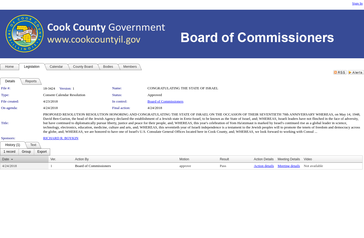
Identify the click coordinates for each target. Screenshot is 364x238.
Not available (313, 166)
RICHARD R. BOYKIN (60, 138)
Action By (82, 159)
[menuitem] (9, 152)
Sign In (357, 3)
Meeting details (289, 166)
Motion (184, 159)
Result (224, 159)
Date (5, 159)
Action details (264, 166)
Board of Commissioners (165, 101)
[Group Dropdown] (26, 152)
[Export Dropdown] (42, 152)
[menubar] (25, 151)
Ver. (53, 159)
